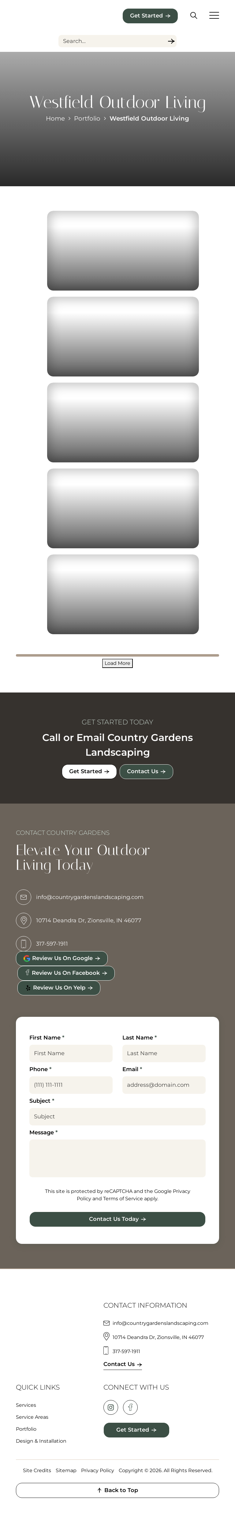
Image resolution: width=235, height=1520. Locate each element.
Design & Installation (41, 1441)
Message (43, 1132)
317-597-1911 (42, 944)
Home (55, 118)
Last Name (139, 1037)
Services (26, 1405)
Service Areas (32, 1417)
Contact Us (143, 771)
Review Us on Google (58, 958)
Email (132, 1069)
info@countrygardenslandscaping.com (80, 897)
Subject (41, 1101)
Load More (117, 663)
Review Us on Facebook (62, 973)
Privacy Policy (97, 1470)
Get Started (146, 15)
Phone (40, 1069)
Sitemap (66, 1470)
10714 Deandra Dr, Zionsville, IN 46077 (78, 920)
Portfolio (87, 118)
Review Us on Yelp (55, 987)
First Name (46, 1037)
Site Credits (37, 1470)
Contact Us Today (114, 1219)
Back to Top (117, 1490)
